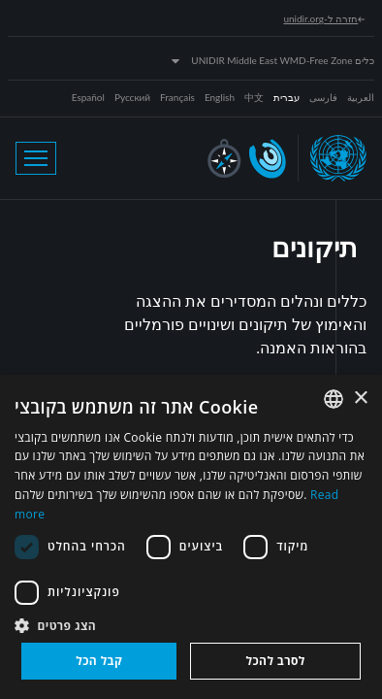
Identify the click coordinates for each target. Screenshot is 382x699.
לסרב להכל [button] (275, 660)
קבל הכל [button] (99, 660)
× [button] (360, 398)
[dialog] (191, 537)
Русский (132, 97)
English (220, 97)
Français (177, 97)
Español (88, 97)
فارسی (323, 97)
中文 (254, 97)
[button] (191, 625)
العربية (360, 97)
